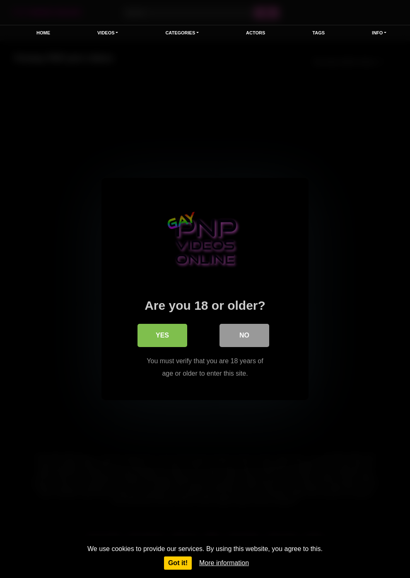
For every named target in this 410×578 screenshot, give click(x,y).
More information (224, 562)
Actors (255, 32)
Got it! (178, 562)
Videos (106, 32)
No (244, 335)
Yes (162, 335)
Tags (318, 32)
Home (43, 32)
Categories (180, 32)
